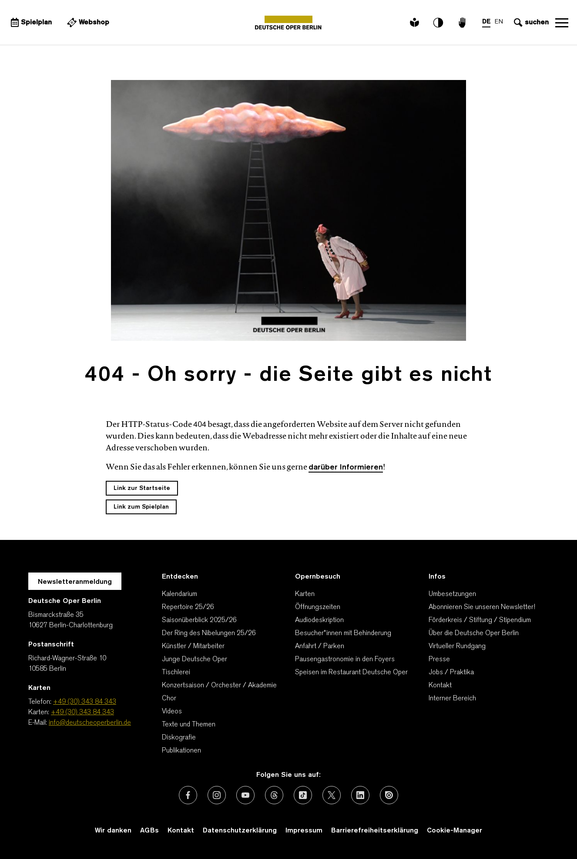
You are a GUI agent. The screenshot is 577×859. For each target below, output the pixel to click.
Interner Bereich (452, 698)
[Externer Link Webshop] (87, 23)
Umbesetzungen (452, 594)
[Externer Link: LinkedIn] (360, 795)
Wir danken (113, 830)
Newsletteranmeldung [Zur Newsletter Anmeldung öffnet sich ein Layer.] (75, 582)
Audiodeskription (319, 620)
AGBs (149, 830)
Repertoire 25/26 (188, 607)
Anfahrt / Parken (319, 646)
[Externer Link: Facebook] (188, 795)
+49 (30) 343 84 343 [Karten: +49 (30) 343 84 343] (82, 712)
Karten (305, 594)
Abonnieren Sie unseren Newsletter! (482, 607)
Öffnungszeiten (317, 607)
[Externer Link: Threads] (274, 795)
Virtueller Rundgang (457, 646)
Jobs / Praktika (451, 672)
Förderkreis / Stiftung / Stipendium (480, 620)
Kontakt (440, 685)
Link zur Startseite (142, 488)
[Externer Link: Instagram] (216, 795)
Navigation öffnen (561, 22)
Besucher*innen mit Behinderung (343, 633)
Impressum (303, 830)
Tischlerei (176, 672)
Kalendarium (179, 594)
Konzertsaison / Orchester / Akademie (219, 685)
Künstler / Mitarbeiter (193, 646)
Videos (172, 711)
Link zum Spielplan (141, 507)
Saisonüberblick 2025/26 (199, 620)
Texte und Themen (188, 724)
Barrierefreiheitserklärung (374, 830)
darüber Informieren (346, 467)
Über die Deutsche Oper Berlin (474, 633)
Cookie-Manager (454, 830)
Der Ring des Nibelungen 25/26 (209, 633)
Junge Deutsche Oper (194, 659)
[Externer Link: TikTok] (303, 795)
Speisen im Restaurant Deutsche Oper (351, 672)
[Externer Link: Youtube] (245, 795)
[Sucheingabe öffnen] (530, 22)
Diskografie (179, 737)
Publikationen (181, 750)
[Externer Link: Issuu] (389, 795)
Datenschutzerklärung (240, 830)
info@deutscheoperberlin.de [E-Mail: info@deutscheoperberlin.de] (90, 722)
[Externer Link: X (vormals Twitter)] (331, 795)
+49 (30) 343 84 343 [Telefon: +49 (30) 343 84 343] (84, 702)
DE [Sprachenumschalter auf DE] (486, 22)
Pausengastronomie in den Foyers (345, 659)
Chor (169, 698)
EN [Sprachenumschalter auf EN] (499, 22)
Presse (439, 659)
